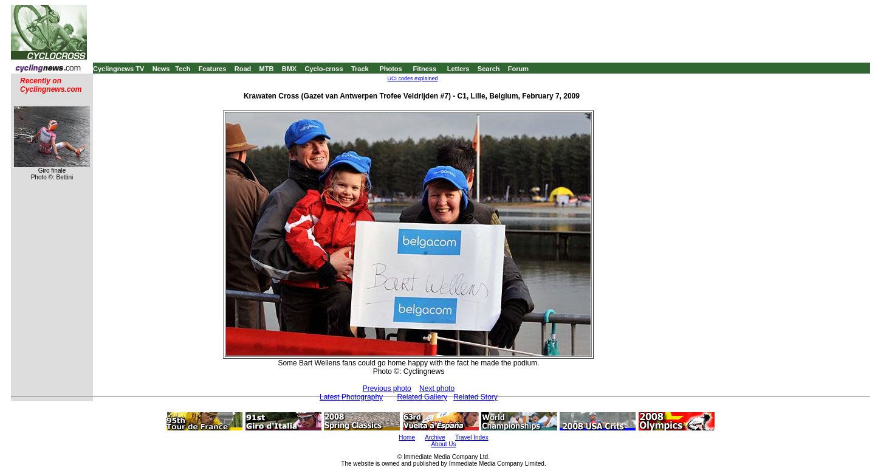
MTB (266, 68)
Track (360, 68)
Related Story (475, 397)
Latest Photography (351, 397)
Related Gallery (422, 397)
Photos (390, 68)
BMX (289, 68)
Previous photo (387, 388)
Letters (458, 68)
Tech (182, 68)
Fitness (424, 68)
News (161, 68)
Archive (435, 437)
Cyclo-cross (324, 68)
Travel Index (472, 437)
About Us (443, 444)
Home (407, 437)
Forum (518, 68)
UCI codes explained (413, 78)
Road (243, 68)
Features (213, 68)
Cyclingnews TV (118, 68)
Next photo (437, 388)
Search (489, 68)
